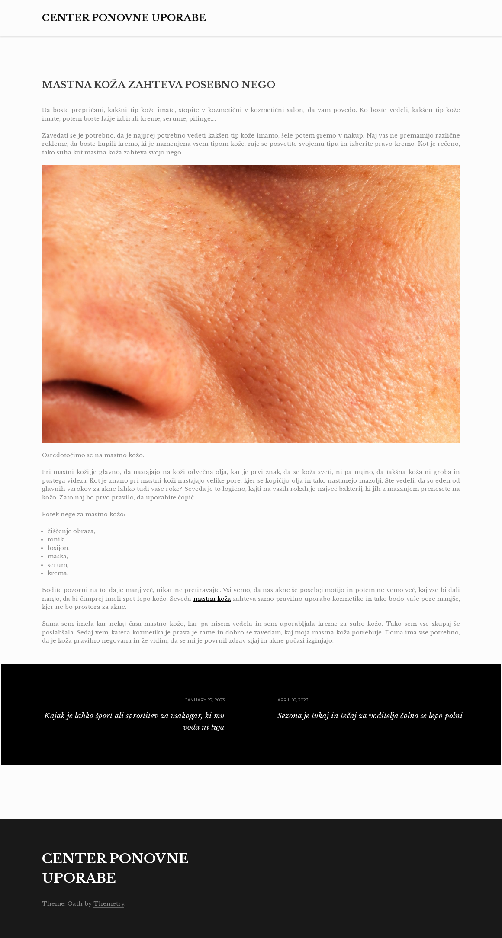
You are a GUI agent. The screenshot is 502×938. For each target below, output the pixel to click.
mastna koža (212, 598)
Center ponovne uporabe (124, 18)
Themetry (108, 903)
